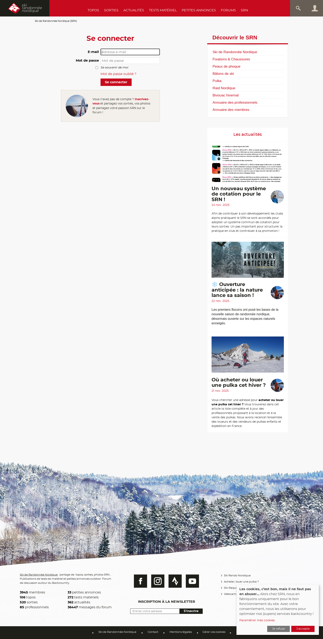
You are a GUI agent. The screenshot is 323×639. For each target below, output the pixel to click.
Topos (93, 10)
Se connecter (116, 82)
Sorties (111, 10)
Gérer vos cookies (213, 632)
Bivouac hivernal (226, 95)
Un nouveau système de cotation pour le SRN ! (239, 194)
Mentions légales (181, 632)
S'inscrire (190, 611)
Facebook (140, 581)
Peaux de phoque (226, 66)
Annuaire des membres (231, 110)
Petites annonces (199, 10)
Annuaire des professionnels (235, 102)
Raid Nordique (224, 88)
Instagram (157, 581)
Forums (228, 10)
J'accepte (303, 628)
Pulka (217, 81)
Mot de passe (87, 60)
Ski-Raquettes (233, 588)
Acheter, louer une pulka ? (241, 581)
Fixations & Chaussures (231, 59)
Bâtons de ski (223, 74)
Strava (174, 581)
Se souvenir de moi (114, 67)
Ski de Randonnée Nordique (235, 52)
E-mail (93, 52)
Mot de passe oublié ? (118, 74)
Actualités (133, 10)
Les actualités (247, 134)
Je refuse (278, 628)
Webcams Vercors (235, 594)
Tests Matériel (163, 10)
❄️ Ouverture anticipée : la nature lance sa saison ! (237, 290)
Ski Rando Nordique (237, 575)
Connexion (315, 8)
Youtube (192, 581)
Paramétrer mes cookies (257, 620)
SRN (244, 10)
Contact (153, 632)
